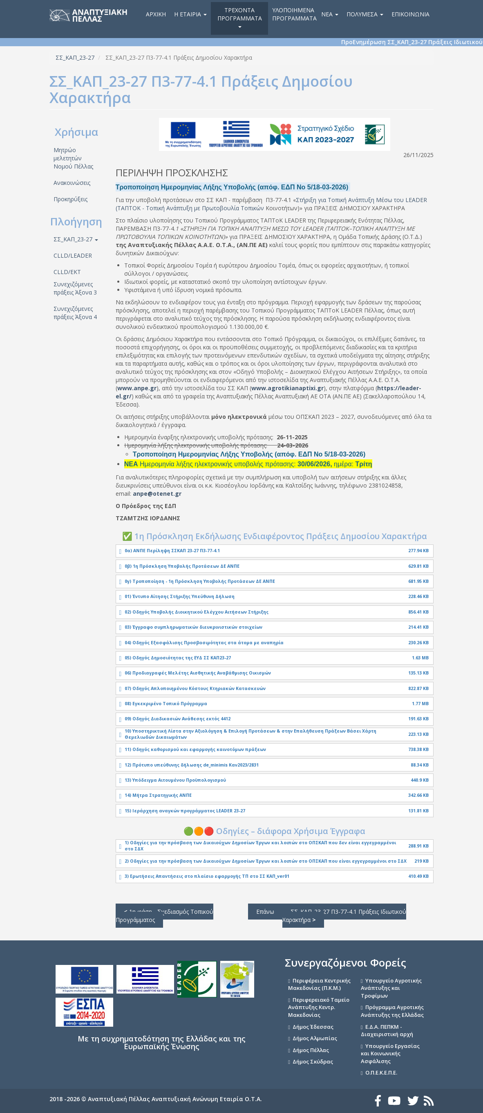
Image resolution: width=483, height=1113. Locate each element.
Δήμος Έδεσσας (313, 1026)
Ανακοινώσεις (72, 183)
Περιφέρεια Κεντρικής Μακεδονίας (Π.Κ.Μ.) (319, 984)
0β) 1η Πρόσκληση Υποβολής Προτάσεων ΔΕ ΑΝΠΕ (182, 566)
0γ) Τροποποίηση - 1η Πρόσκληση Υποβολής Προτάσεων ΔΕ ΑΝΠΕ (200, 581)
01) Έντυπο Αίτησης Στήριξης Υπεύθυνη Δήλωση (180, 596)
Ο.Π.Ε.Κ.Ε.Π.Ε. (381, 1072)
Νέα (329, 14)
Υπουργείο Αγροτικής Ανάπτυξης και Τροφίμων (391, 988)
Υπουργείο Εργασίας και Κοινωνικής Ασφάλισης (390, 1053)
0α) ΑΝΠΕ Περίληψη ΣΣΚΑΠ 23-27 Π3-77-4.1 (172, 550)
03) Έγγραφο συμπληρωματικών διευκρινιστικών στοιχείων (193, 627)
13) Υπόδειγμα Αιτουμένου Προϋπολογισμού (175, 780)
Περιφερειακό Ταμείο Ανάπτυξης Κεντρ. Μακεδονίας (318, 1007)
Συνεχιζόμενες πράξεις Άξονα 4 (75, 313)
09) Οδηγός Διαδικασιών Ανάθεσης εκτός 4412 (177, 719)
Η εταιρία (190, 14)
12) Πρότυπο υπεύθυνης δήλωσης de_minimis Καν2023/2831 (192, 765)
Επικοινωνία (410, 14)
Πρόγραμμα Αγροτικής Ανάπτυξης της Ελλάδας (392, 1011)
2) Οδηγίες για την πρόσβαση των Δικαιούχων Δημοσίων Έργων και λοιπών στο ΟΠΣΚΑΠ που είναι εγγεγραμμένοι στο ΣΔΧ (266, 861)
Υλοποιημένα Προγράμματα (294, 14)
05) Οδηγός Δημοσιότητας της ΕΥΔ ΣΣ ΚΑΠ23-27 (178, 658)
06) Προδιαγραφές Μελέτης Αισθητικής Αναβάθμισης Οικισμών (198, 673)
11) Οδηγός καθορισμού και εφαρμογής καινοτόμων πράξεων (195, 749)
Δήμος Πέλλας (311, 1050)
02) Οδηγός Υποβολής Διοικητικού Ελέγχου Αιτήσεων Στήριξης (196, 612)
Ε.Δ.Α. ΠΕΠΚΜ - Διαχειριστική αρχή (387, 1030)
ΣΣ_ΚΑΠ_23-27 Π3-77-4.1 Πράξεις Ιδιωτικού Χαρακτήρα (344, 916)
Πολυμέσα (365, 14)
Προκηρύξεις (70, 199)
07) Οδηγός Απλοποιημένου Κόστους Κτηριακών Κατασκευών (195, 688)
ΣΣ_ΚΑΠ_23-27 (75, 57)
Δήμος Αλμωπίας (315, 1038)
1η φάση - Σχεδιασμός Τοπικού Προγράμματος (164, 916)
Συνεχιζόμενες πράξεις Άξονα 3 (75, 288)
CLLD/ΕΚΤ (67, 272)
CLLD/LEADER (73, 255)
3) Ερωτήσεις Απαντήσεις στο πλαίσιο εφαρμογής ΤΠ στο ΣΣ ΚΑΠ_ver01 (207, 876)
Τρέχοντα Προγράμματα (239, 17)
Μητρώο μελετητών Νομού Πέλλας (73, 158)
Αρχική (156, 14)
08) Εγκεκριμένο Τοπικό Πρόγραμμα (166, 703)
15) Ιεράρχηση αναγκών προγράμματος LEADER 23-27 (185, 811)
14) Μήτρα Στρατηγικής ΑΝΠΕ (158, 795)
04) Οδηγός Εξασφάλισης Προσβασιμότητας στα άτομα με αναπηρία (204, 642)
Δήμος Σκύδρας (313, 1061)
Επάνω (265, 911)
